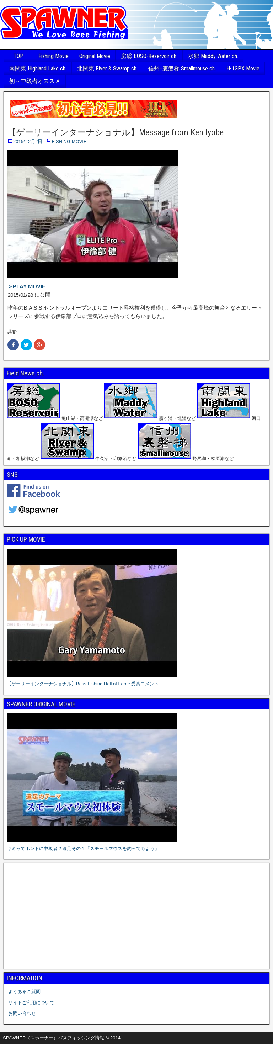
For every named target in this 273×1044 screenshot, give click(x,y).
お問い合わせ (22, 1013)
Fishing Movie (53, 56)
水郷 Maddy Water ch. (213, 56)
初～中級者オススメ (34, 81)
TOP (18, 56)
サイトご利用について (31, 1002)
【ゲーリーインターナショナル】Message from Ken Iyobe (115, 132)
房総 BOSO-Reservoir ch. (149, 56)
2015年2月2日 (27, 141)
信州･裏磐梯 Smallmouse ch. (182, 68)
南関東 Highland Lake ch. (37, 68)
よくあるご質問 (24, 991)
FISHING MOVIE (69, 141)
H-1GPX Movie (242, 68)
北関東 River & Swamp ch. (107, 68)
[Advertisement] (136, 916)
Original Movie (94, 56)
